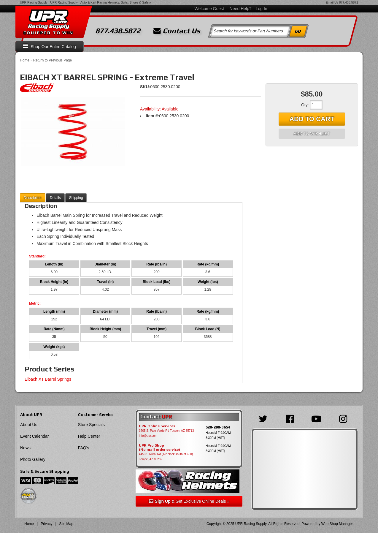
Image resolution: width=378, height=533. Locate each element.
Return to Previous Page (52, 60)
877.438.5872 (348, 2)
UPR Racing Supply (33, 2)
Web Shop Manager (337, 524)
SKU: (145, 86)
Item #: (152, 115)
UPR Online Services (157, 426)
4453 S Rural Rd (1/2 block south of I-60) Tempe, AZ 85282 (166, 457)
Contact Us (176, 31)
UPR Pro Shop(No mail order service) (159, 447)
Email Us (332, 2)
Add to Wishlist (312, 133)
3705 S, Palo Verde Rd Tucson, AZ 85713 (166, 430)
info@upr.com (148, 435)
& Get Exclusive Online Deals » (189, 501)
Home (24, 60)
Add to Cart (311, 119)
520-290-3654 (218, 427)
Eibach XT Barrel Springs (48, 379)
